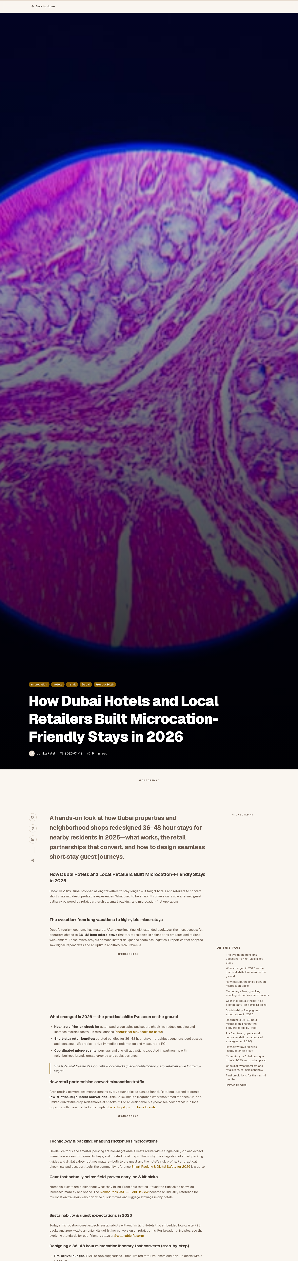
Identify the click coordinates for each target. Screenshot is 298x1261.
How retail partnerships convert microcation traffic (246, 984)
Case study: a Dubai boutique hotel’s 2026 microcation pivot (246, 1058)
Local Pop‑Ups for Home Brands (131, 1107)
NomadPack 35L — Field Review (124, 1192)
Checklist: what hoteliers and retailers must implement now (244, 1068)
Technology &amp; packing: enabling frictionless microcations (247, 993)
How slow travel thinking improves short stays (241, 1049)
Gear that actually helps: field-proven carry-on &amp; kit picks (246, 1003)
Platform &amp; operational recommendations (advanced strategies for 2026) (244, 1037)
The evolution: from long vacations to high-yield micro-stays (245, 959)
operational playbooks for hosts (138, 1032)
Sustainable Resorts (129, 1236)
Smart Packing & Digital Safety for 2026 (160, 1167)
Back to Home (43, 6)
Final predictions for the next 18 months (246, 1077)
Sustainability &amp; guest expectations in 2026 (243, 1012)
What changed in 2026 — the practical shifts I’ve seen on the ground (246, 972)
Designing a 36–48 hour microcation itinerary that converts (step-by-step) (241, 1024)
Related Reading (236, 1085)
